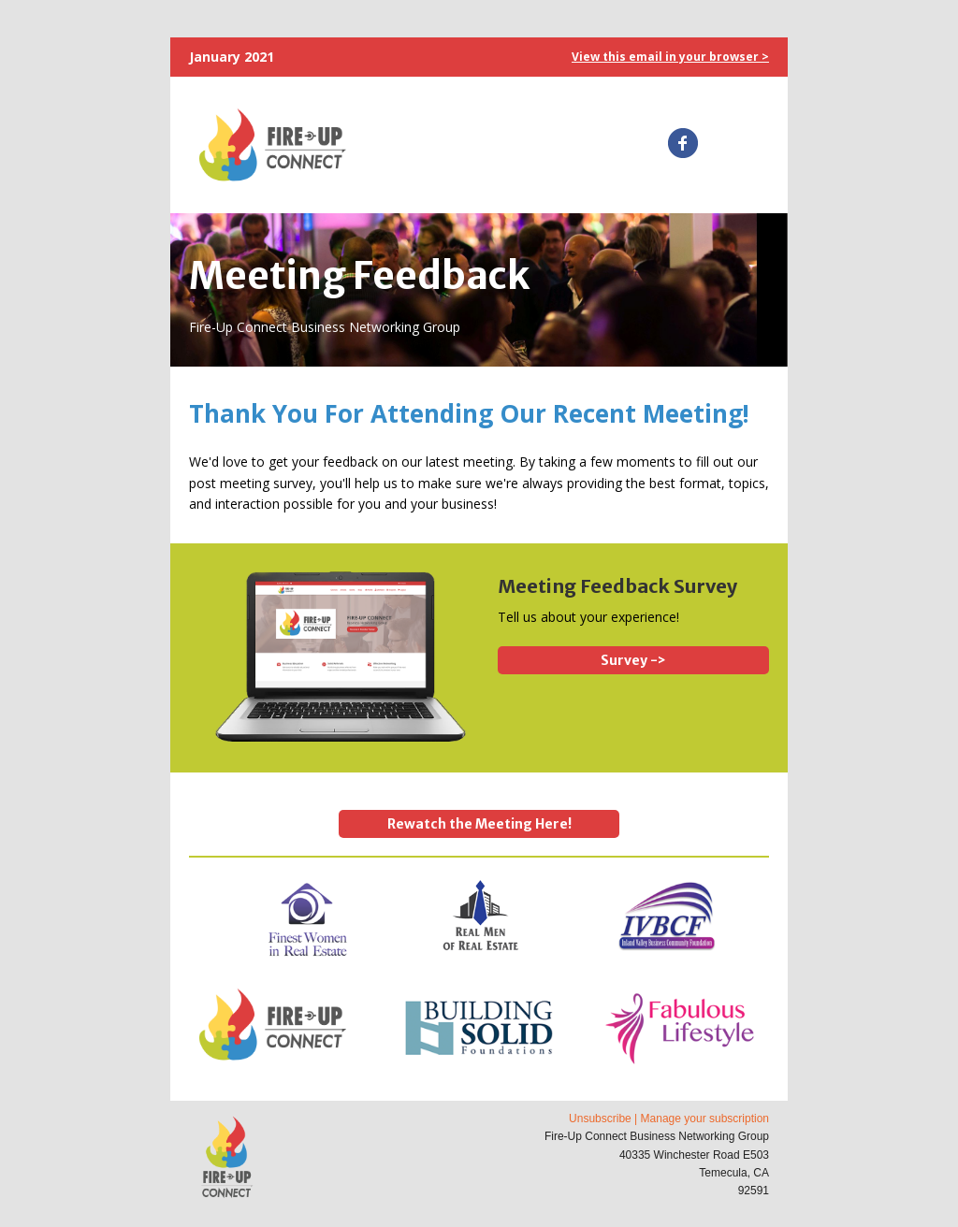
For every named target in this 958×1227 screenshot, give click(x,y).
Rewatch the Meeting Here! (479, 824)
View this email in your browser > (670, 57)
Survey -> (633, 660)
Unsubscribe (600, 1118)
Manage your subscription (705, 1118)
